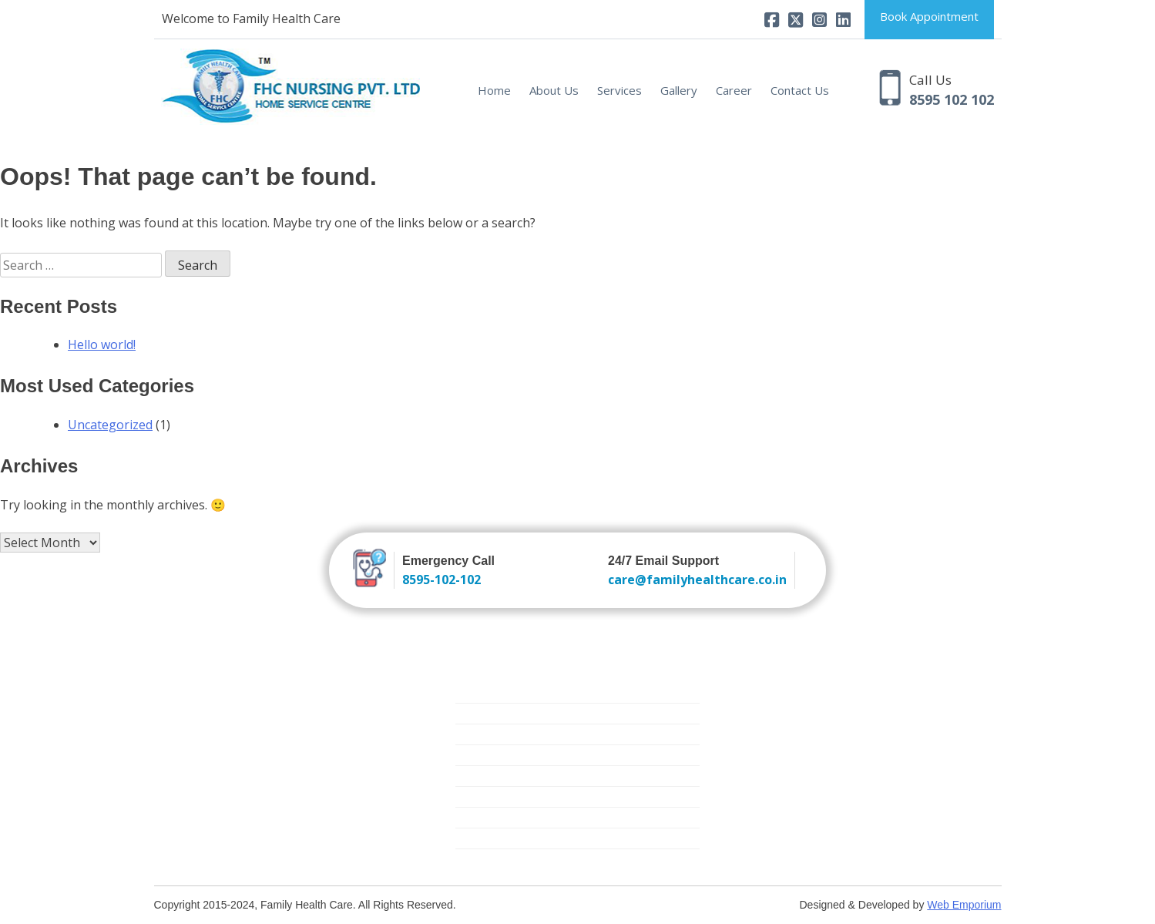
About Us (554, 90)
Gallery (678, 90)
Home (494, 90)
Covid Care (482, 859)
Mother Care (487, 796)
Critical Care (485, 775)
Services (619, 90)
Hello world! (102, 344)
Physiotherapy (490, 838)
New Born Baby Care (508, 734)
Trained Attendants (503, 713)
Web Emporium (964, 905)
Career (734, 90)
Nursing (474, 692)
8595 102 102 (951, 99)
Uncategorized (110, 424)
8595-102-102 (441, 579)
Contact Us (800, 90)
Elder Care (480, 755)
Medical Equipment (502, 817)
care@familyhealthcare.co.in (697, 579)
